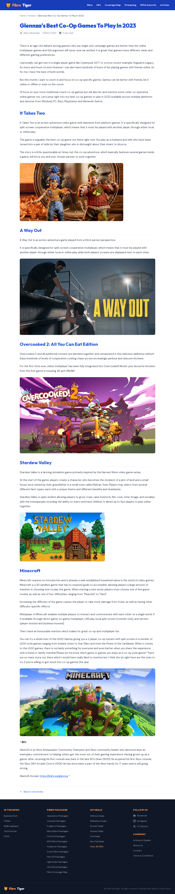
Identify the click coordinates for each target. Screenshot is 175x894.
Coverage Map (113, 5)
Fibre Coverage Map (57, 872)
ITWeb (7, 821)
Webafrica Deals (98, 821)
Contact (137, 850)
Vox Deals (95, 836)
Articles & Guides (142, 840)
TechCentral (10, 831)
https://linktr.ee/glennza (54, 776)
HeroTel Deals (97, 841)
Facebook (140, 815)
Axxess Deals (96, 831)
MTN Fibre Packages (57, 841)
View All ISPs (96, 846)
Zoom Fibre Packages (58, 851)
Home (23, 15)
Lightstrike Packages (57, 861)
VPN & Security (148, 5)
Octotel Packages (56, 836)
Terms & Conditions (143, 855)
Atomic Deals (96, 826)
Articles (164, 5)
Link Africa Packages (57, 867)
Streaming (130, 5)
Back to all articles (31, 791)
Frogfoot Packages (56, 826)
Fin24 (6, 836)
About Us (138, 845)
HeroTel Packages (56, 856)
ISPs (98, 5)
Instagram (140, 821)
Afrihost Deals (97, 815)
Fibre (18, 5)
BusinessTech (11, 815)
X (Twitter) (140, 826)
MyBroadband (11, 826)
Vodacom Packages (57, 846)
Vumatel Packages (56, 821)
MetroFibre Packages (57, 831)
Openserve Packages (57, 815)
